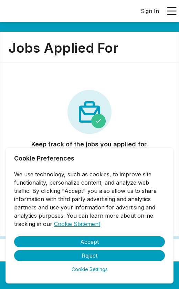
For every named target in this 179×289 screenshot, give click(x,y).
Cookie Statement (77, 223)
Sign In (150, 11)
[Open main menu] (172, 11)
